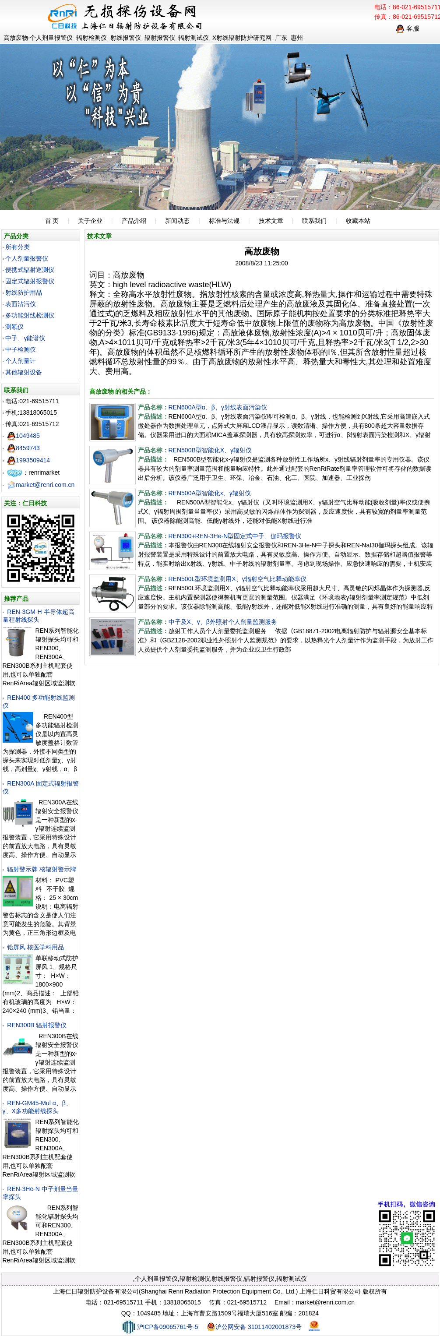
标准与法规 (224, 220)
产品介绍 (134, 220)
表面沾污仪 (20, 303)
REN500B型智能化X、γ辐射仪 (210, 450)
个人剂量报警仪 (26, 258)
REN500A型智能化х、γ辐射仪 (210, 493)
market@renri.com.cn (40, 484)
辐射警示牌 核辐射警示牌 (41, 869)
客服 (407, 28)
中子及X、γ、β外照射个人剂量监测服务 (223, 621)
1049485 (23, 435)
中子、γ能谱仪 (25, 338)
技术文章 (271, 220)
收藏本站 (358, 220)
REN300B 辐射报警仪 (37, 1025)
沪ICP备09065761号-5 (159, 1326)
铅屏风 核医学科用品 (35, 947)
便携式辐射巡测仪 (29, 269)
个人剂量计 (20, 360)
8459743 (23, 447)
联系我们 (314, 220)
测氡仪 (14, 326)
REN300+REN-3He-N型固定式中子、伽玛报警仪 (235, 535)
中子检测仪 (20, 349)
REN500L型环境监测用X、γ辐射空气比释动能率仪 (237, 578)
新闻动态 (177, 220)
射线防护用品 (23, 292)
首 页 (52, 220)
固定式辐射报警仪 (29, 281)
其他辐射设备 (23, 372)
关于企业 (90, 220)
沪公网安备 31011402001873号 (254, 1326)
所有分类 (17, 246)
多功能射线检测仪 (29, 315)
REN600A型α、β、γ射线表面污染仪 (218, 407)
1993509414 (28, 460)
